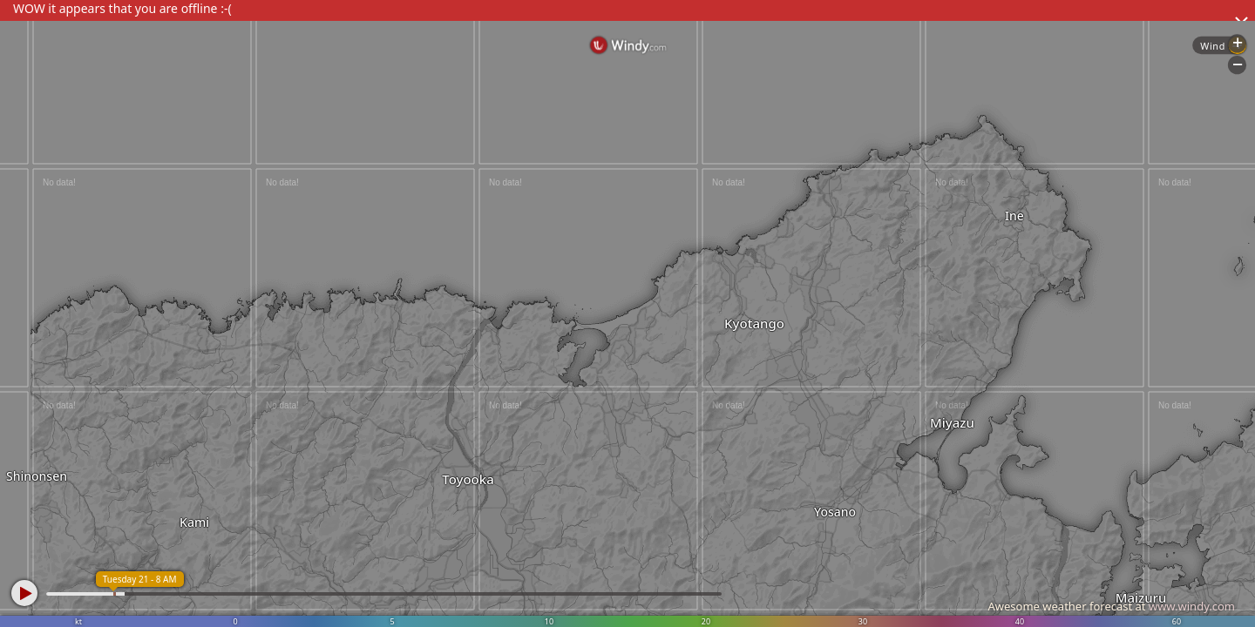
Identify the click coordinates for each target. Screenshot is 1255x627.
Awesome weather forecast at (1111, 606)
